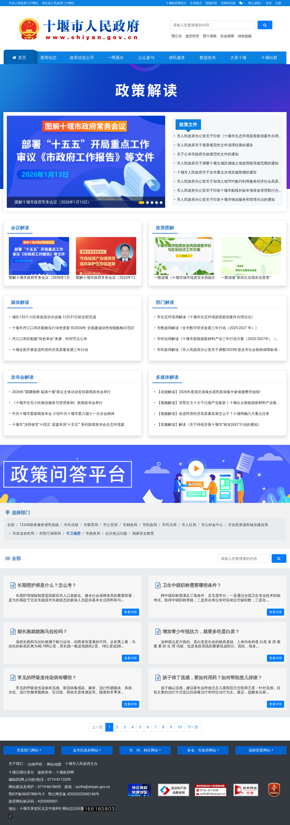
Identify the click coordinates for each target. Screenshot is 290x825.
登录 (269, 3)
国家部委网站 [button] (260, 750)
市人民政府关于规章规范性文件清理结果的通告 (215, 145)
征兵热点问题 (116, 533)
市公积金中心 (212, 525)
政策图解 (165, 227)
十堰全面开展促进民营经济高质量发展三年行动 (50, 350)
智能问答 (211, 3)
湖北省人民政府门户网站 (58, 3)
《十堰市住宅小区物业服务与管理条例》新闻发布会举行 (57, 403)
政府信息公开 (82, 57)
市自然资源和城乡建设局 (248, 525)
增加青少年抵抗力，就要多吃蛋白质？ (200, 631)
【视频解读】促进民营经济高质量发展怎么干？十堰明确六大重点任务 (213, 413)
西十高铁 (210, 36)
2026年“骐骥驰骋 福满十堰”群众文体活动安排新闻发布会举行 (61, 392)
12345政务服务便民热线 (39, 525)
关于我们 (16, 763)
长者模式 (196, 3)
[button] (241, 3)
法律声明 (35, 764)
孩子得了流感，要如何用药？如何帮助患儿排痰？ (212, 677)
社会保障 (227, 36)
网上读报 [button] (254, 3)
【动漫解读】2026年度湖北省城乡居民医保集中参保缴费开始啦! (208, 392)
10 (180, 727)
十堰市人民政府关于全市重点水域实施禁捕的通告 (217, 172)
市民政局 (150, 525)
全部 (10, 525)
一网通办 (115, 57)
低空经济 (192, 36)
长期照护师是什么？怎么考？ (46, 585)
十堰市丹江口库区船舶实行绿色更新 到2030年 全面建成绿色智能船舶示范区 (73, 328)
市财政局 (130, 525)
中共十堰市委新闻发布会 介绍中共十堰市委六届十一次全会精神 (63, 413)
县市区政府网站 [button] (85, 750)
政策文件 (188, 124)
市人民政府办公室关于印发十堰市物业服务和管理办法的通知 (226, 199)
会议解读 (20, 227)
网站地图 (54, 764)
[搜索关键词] (213, 25)
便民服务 (177, 57)
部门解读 (165, 302)
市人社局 (189, 525)
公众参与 (146, 57)
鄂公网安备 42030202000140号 (73, 794)
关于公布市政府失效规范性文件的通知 (208, 154)
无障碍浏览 (228, 3)
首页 (19, 57)
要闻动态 (48, 57)
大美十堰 (238, 57)
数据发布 (208, 57)
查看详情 (130, 612)
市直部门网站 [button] (28, 750)
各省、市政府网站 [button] (201, 750)
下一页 (192, 727)
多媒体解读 (167, 377)
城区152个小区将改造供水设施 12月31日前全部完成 (54, 317)
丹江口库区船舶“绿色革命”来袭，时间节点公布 (49, 339)
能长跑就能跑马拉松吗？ (42, 631)
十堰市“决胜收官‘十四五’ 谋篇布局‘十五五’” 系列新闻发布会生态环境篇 (68, 424)
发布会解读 (22, 377)
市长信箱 (71, 525)
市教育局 (91, 525)
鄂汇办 (177, 36)
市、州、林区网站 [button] (143, 750)
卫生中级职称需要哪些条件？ (191, 585)
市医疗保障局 (50, 533)
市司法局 (169, 525)
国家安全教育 (143, 533)
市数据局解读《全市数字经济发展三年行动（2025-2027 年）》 (208, 328)
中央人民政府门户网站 (23, 3)
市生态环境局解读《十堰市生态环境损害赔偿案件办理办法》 (206, 317)
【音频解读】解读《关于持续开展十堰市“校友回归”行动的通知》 (209, 424)
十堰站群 (269, 57)
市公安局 (110, 525)
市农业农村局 (23, 533)
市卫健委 (73, 533)
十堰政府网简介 (176, 3)
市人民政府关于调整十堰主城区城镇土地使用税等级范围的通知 (227, 163)
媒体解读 (20, 302)
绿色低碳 (244, 36)
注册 (278, 3)
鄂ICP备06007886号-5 (26, 794)
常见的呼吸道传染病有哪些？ (46, 677)
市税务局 (93, 533)
